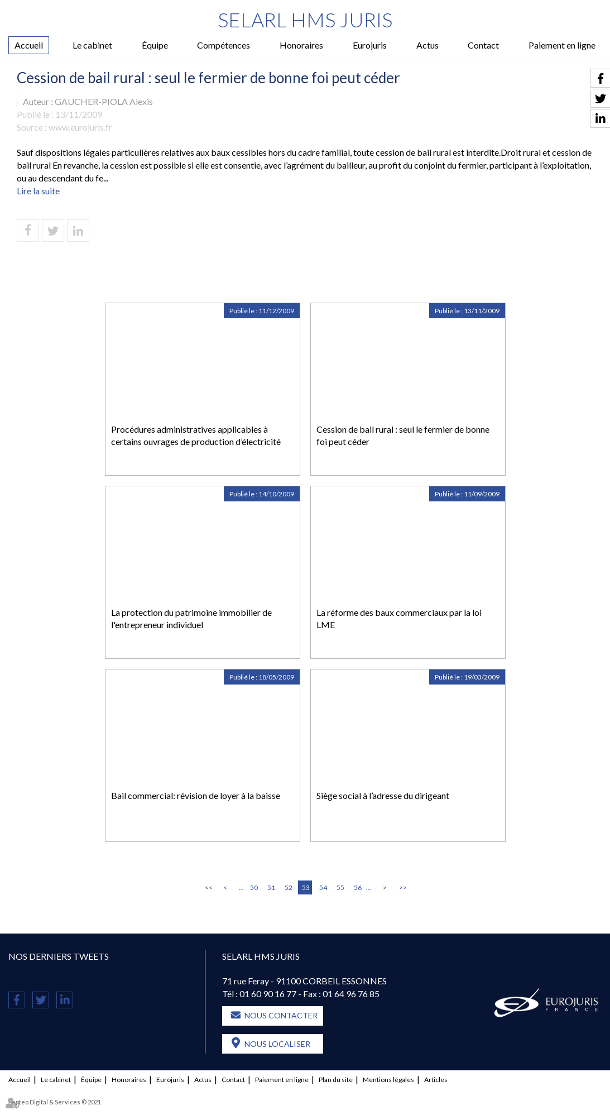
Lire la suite (38, 190)
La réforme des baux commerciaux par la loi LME (399, 618)
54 (323, 887)
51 (271, 887)
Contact (483, 45)
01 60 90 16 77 (267, 993)
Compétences (223, 45)
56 (358, 887)
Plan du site (336, 1079)
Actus (427, 45)
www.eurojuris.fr (80, 127)
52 (288, 887)
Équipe (155, 45)
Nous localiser (277, 1044)
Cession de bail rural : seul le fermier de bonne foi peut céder (402, 435)
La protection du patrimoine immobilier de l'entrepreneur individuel (191, 618)
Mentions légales (388, 1079)
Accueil (29, 45)
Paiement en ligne (562, 45)
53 (306, 887)
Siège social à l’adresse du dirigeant (382, 795)
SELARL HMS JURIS (305, 19)
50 (254, 887)
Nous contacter (281, 1015)
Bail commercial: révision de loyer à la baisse (195, 795)
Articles (436, 1079)
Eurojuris (370, 45)
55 (340, 887)
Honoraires (301, 45)
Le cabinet (92, 45)
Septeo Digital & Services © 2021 (54, 1102)
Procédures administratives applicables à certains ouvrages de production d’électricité (196, 435)
